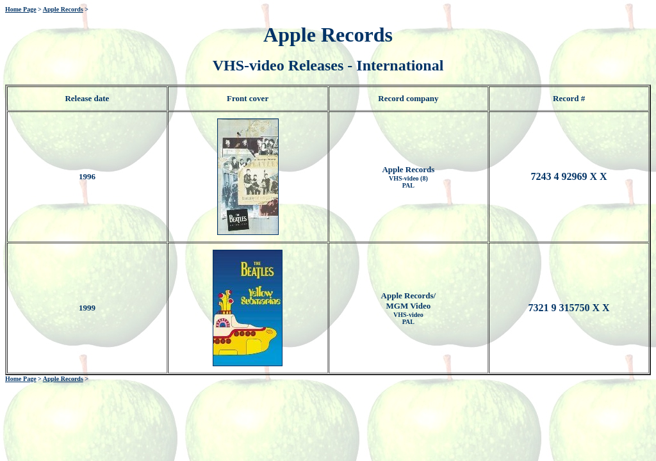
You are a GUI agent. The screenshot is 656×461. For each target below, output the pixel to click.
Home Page (21, 9)
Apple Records (63, 9)
